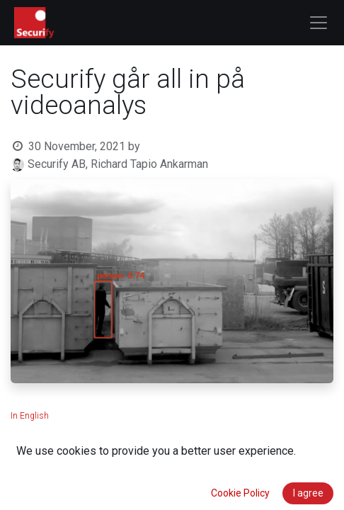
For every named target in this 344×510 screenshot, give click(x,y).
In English (30, 416)
